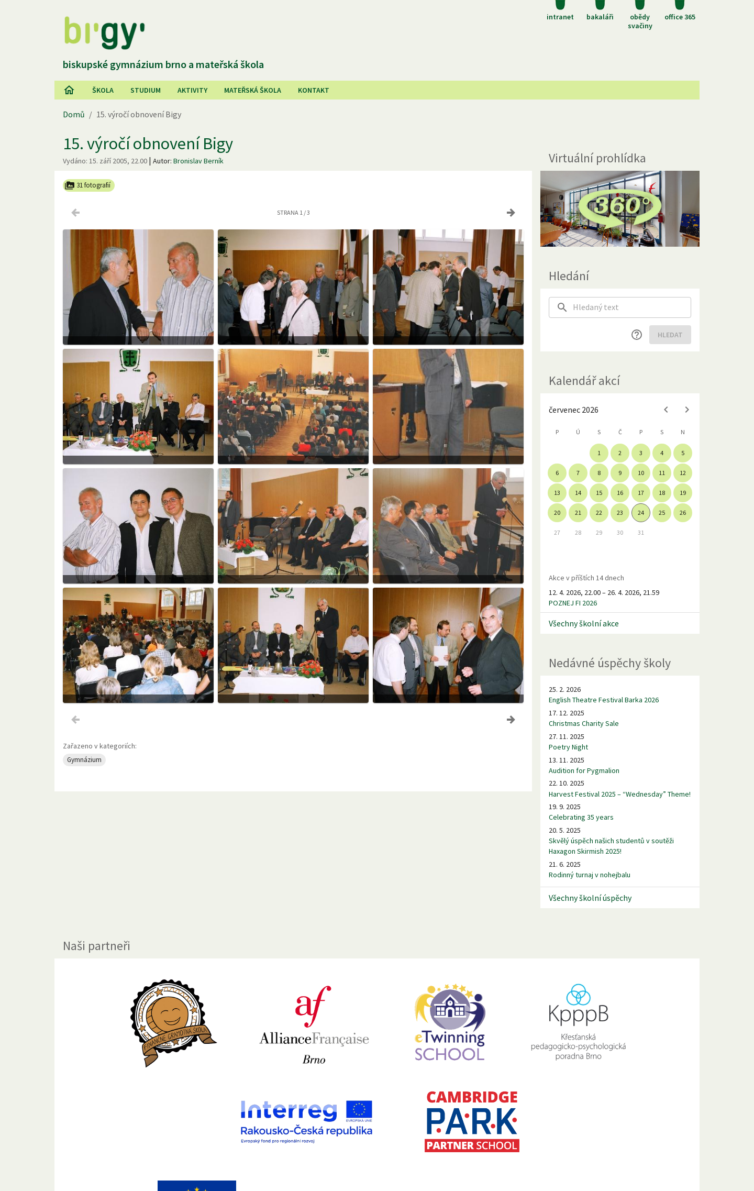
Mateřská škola (252, 90)
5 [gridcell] (682, 453)
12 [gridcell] (683, 473)
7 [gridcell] (578, 473)
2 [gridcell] (620, 453)
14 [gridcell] (578, 493)
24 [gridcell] (641, 512)
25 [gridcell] (662, 512)
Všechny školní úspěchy (590, 897)
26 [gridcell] (683, 512)
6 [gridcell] (557, 473)
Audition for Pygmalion (584, 770)
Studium (145, 90)
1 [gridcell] (599, 453)
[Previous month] (666, 409)
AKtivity (192, 90)
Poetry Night (568, 747)
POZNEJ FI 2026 (573, 603)
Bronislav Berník (198, 161)
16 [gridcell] (620, 493)
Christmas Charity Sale (584, 723)
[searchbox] (632, 307)
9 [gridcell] (620, 473)
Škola (103, 90)
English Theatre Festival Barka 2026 (604, 699)
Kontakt (313, 90)
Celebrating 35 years (581, 817)
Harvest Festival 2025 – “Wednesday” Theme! (620, 794)
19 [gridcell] (683, 493)
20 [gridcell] (557, 512)
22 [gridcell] (599, 512)
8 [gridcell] (599, 473)
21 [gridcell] (578, 512)
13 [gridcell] (557, 493)
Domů (74, 114)
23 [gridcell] (620, 512)
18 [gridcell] (662, 493)
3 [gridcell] (640, 453)
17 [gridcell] (641, 493)
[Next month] (687, 409)
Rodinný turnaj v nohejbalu (589, 874)
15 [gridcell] (599, 493)
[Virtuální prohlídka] (620, 209)
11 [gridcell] (662, 473)
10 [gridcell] (641, 473)
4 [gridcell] (661, 453)
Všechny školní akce (584, 623)
